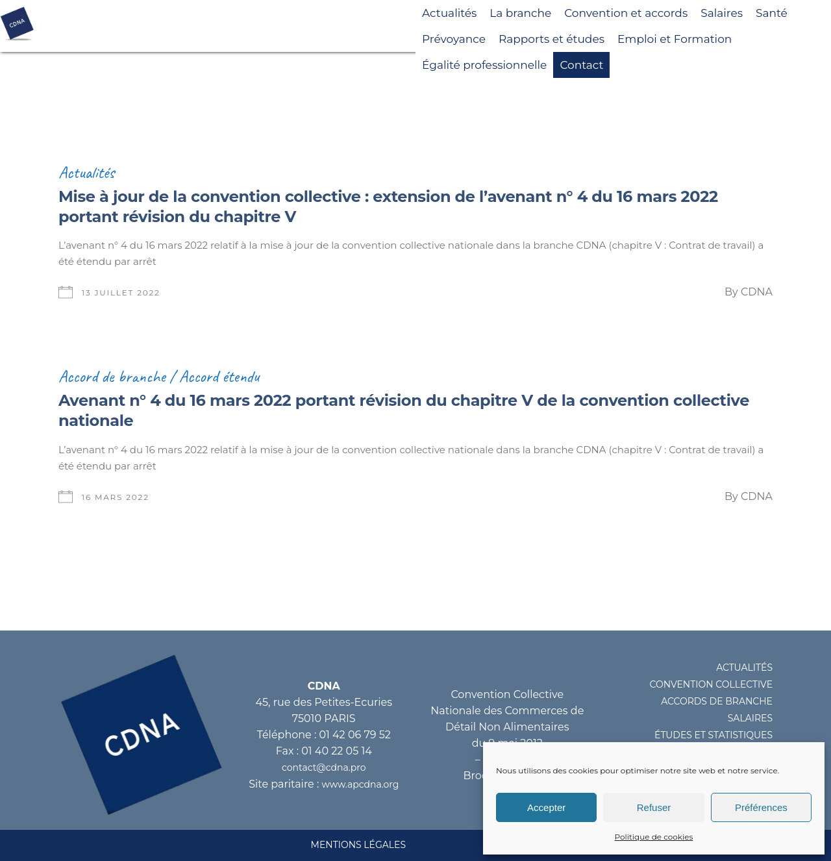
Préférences (761, 807)
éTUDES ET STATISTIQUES (713, 735)
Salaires (722, 12)
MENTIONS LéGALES (358, 845)
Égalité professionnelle (484, 64)
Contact (581, 64)
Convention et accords (626, 12)
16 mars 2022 (115, 497)
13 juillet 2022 (121, 292)
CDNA (757, 292)
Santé (772, 12)
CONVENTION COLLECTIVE (711, 684)
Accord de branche (112, 376)
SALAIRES (750, 718)
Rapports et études (551, 38)
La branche (520, 12)
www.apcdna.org (360, 784)
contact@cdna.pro (324, 767)
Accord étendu (219, 376)
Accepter (546, 807)
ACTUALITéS (744, 667)
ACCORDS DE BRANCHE (717, 701)
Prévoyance (454, 38)
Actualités (449, 12)
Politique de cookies (654, 837)
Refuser (654, 807)
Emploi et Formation (674, 38)
